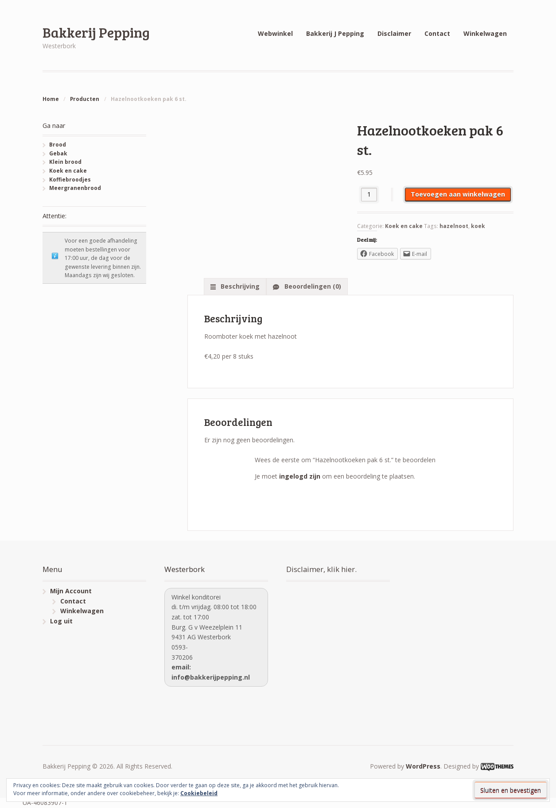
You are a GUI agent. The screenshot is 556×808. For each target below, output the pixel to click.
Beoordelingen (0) (312, 286)
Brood (57, 144)
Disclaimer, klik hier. (321, 569)
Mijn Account (71, 591)
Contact (437, 33)
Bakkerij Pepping (96, 32)
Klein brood (65, 162)
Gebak (58, 153)
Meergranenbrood (75, 188)
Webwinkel (275, 33)
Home (51, 99)
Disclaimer (394, 33)
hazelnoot (453, 226)
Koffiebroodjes (70, 179)
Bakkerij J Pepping (335, 33)
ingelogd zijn (299, 476)
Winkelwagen (485, 33)
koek (478, 226)
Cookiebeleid (199, 793)
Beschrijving (239, 286)
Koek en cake (404, 226)
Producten (84, 99)
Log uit (61, 621)
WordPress (423, 766)
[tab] (235, 286)
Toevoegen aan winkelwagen (458, 194)
